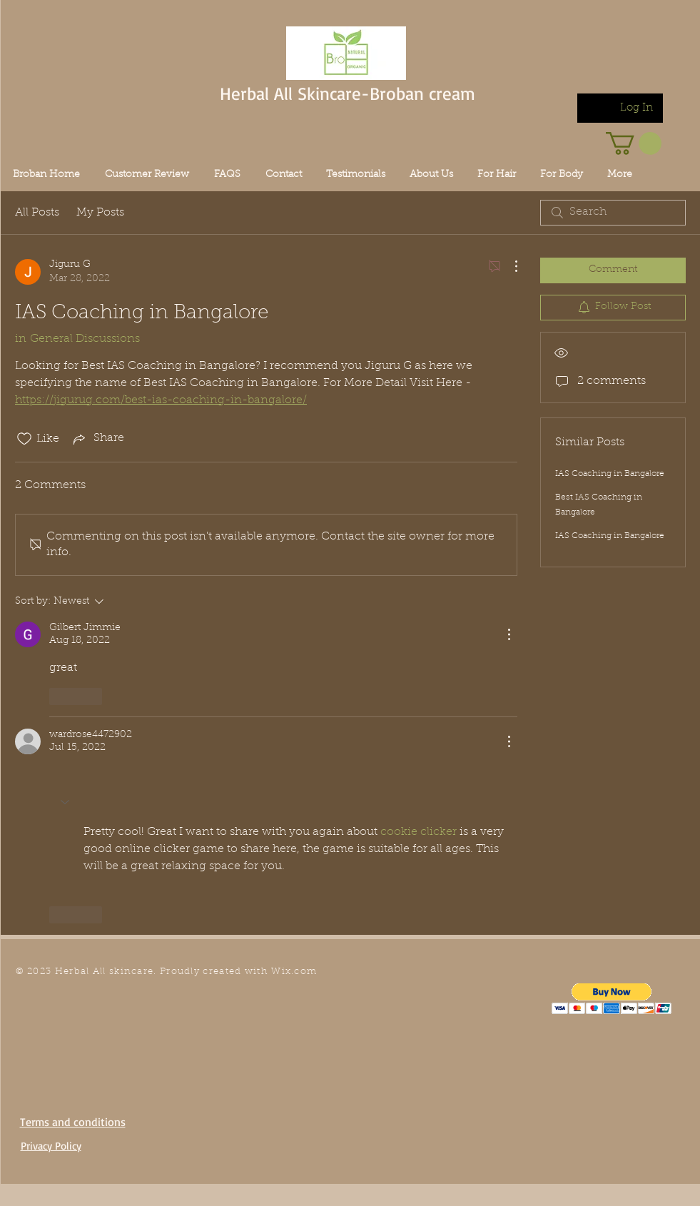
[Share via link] (97, 438)
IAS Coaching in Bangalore (609, 474)
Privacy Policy (51, 1145)
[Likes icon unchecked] (24, 438)
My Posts (100, 212)
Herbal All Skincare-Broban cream (347, 93)
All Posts (37, 212)
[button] (66, 802)
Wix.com (294, 971)
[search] (613, 213)
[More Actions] (508, 266)
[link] (633, 143)
